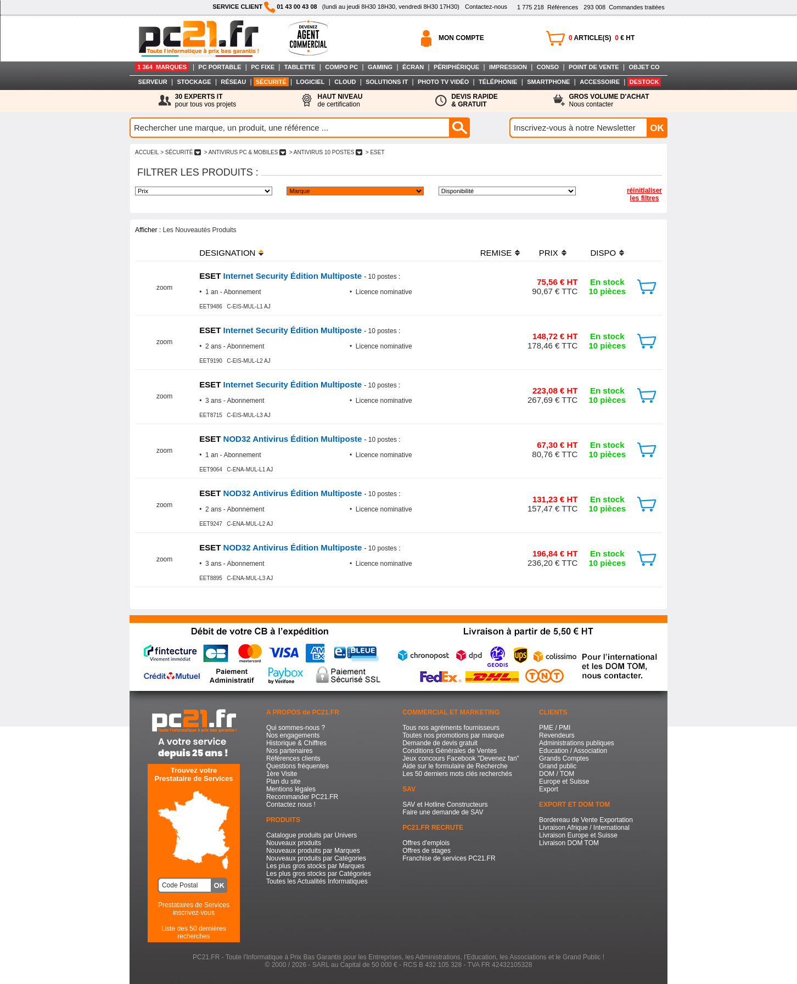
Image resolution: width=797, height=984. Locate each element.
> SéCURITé (181, 152)
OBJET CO (643, 67)
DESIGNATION (227, 252)
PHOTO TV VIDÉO (443, 81)
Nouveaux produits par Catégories (316, 858)
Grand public (557, 766)
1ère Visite (281, 774)
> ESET (375, 152)
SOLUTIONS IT (387, 81)
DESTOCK (644, 81)
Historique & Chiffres (296, 743)
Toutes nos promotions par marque (453, 735)
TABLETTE (300, 67)
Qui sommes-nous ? (295, 728)
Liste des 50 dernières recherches (193, 932)
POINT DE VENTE (594, 67)
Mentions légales (291, 789)
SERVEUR (152, 81)
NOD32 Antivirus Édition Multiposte (281, 438)
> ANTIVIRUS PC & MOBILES (245, 152)
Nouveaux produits (293, 843)
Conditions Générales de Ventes (449, 751)
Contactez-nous (486, 6)
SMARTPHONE (548, 81)
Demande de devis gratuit (440, 743)
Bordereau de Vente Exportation (586, 820)
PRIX (548, 252)
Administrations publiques (576, 743)
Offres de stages (426, 850)
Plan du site (283, 781)
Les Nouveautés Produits (199, 230)
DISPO (603, 252)
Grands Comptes (564, 758)
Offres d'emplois (426, 843)
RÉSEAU (233, 81)
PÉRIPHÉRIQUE (456, 67)
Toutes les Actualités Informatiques (317, 881)
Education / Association (573, 751)
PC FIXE (262, 67)
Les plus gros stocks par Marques (315, 866)
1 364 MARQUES (162, 67)
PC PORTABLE (219, 67)
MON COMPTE (461, 38)
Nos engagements (292, 735)
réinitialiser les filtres (644, 194)
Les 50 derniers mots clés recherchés (457, 774)
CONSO (548, 67)
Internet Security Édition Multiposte (281, 275)
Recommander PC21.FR (302, 797)
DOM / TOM (556, 774)
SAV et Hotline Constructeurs (444, 804)
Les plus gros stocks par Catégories (318, 874)
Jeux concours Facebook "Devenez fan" (460, 758)
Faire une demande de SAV (442, 812)
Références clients (293, 758)
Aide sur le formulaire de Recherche (454, 766)
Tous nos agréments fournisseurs (450, 728)
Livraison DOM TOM (569, 843)
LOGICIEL (310, 81)
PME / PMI (554, 728)
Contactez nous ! (291, 804)
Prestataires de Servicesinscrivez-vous (193, 908)
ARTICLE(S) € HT (602, 38)
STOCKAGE (194, 81)
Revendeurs (557, 735)
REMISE (496, 252)
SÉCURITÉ (271, 81)
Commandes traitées (623, 7)
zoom (164, 287)
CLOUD (345, 81)
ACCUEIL (147, 152)
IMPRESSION (508, 67)
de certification (339, 100)
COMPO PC (341, 67)
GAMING (380, 67)
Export (548, 789)
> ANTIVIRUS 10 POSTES (326, 152)
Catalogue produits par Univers (311, 835)
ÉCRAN (413, 67)
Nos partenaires (289, 751)
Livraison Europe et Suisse (578, 835)
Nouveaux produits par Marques (313, 850)
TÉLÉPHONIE (498, 81)
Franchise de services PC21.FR (448, 858)
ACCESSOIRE (600, 81)
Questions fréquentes (297, 766)
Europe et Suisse (564, 781)
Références (547, 7)
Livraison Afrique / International (584, 827)
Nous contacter (609, 100)
